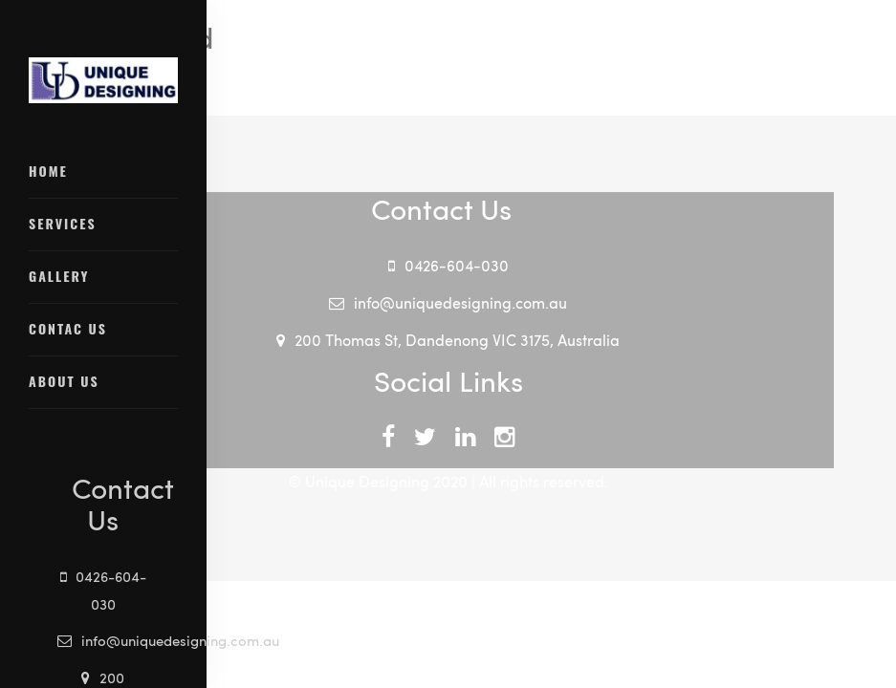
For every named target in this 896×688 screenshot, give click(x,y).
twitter (425, 445)
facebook (388, 445)
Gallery (59, 276)
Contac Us (68, 328)
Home (48, 171)
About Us (64, 381)
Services (63, 223)
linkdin (465, 445)
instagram (504, 445)
